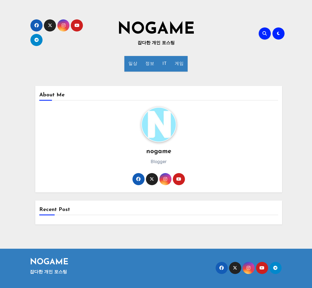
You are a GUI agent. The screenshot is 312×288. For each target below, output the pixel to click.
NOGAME (156, 30)
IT (164, 64)
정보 (149, 64)
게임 (179, 64)
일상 (132, 64)
